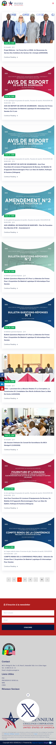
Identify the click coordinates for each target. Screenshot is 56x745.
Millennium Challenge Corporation (11, 734)
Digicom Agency (42, 743)
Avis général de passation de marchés (16, 220)
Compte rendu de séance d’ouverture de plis (18, 551)
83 (42, 579)
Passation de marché (36, 100)
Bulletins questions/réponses (14, 275)
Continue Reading (11, 57)
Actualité (8, 47)
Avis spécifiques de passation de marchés (17, 100)
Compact (36, 734)
